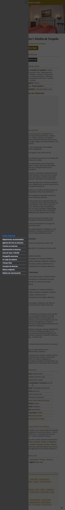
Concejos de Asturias (10, 266)
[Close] (26, 2)
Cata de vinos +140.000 (10, 253)
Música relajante (8, 270)
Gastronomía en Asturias (11, 250)
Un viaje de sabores (9, 260)
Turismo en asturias (9, 246)
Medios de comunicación (11, 273)
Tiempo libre (7, 263)
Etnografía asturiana (10, 256)
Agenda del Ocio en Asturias (12, 243)
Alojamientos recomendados (13, 240)
